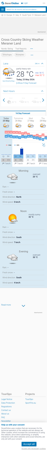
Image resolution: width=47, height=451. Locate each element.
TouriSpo (29, 399)
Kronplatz (20, 54)
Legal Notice (6, 399)
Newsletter (6, 421)
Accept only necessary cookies (34, 449)
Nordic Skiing (7, 49)
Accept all (29, 444)
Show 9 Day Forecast (27, 83)
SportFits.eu (30, 403)
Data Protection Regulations (8, 405)
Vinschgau (7, 54)
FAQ (3, 417)
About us (5, 414)
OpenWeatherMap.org (10, 81)
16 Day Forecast (23, 113)
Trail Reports (20, 49)
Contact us (6, 410)
